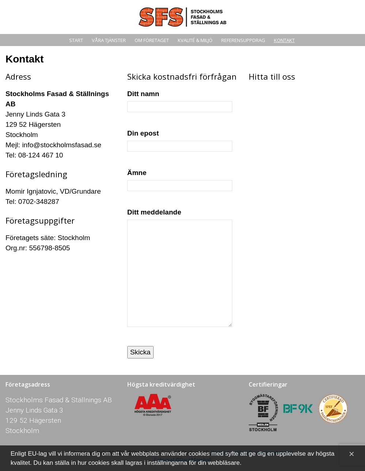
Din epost (180, 139)
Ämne (180, 179)
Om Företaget (152, 40)
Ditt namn (180, 100)
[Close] (351, 454)
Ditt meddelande (180, 272)
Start (76, 40)
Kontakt (284, 40)
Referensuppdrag (243, 40)
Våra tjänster (109, 40)
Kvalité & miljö (195, 40)
